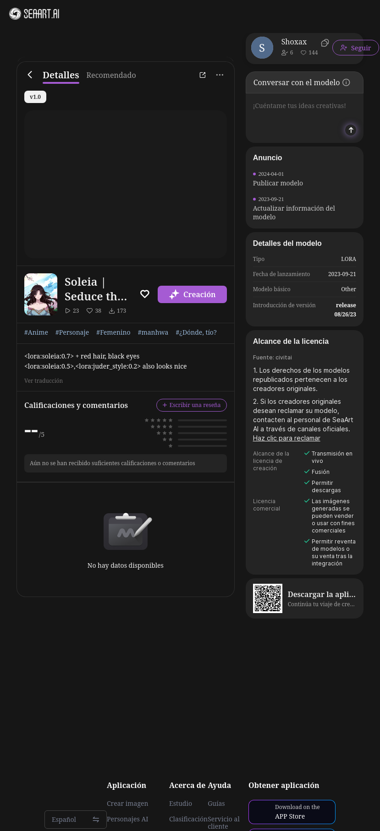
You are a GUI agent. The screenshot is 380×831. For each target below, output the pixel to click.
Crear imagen (127, 803)
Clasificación (188, 819)
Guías (216, 803)
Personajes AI (128, 819)
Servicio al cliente (224, 822)
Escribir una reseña (191, 405)
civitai (283, 357)
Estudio (180, 803)
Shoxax (294, 42)
